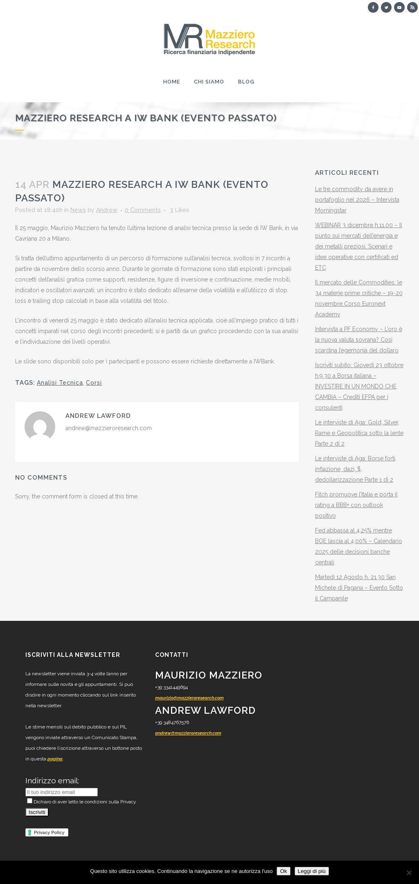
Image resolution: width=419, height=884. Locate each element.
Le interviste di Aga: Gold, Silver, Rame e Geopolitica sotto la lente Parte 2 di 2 (359, 433)
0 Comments (143, 210)
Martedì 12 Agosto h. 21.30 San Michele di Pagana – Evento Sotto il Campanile (359, 588)
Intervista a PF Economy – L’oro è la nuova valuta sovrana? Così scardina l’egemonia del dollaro (358, 340)
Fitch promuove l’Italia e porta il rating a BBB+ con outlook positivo (356, 505)
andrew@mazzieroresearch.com (188, 733)
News (78, 210)
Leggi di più (312, 871)
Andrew (106, 210)
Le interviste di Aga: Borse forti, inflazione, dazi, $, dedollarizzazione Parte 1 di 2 (355, 469)
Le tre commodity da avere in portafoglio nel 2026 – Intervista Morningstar (357, 200)
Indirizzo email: (52, 780)
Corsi (94, 382)
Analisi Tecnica (60, 382)
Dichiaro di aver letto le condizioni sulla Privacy (81, 802)
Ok (283, 871)
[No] (409, 872)
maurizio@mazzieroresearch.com (189, 698)
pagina (55, 759)
